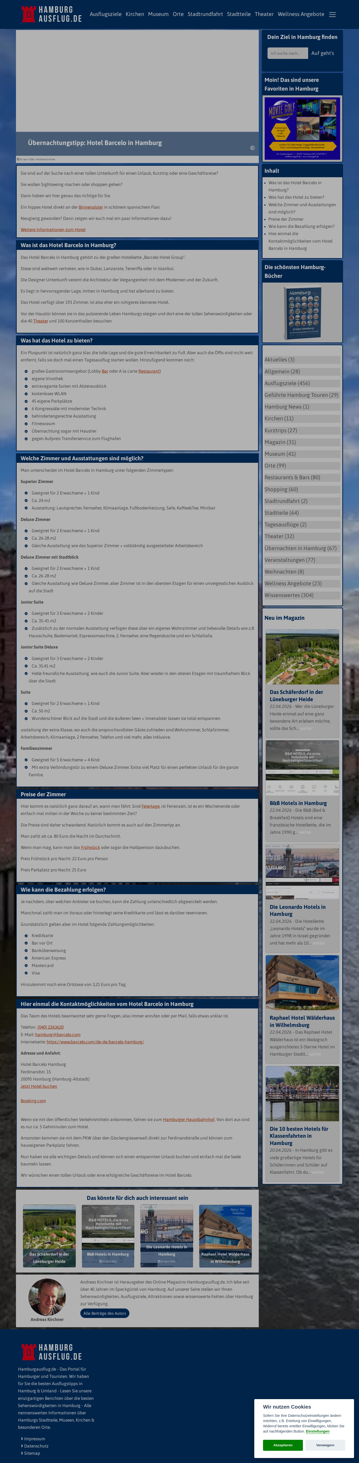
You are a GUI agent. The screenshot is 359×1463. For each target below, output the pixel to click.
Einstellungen (317, 1431)
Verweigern (325, 1445)
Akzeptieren (283, 1445)
